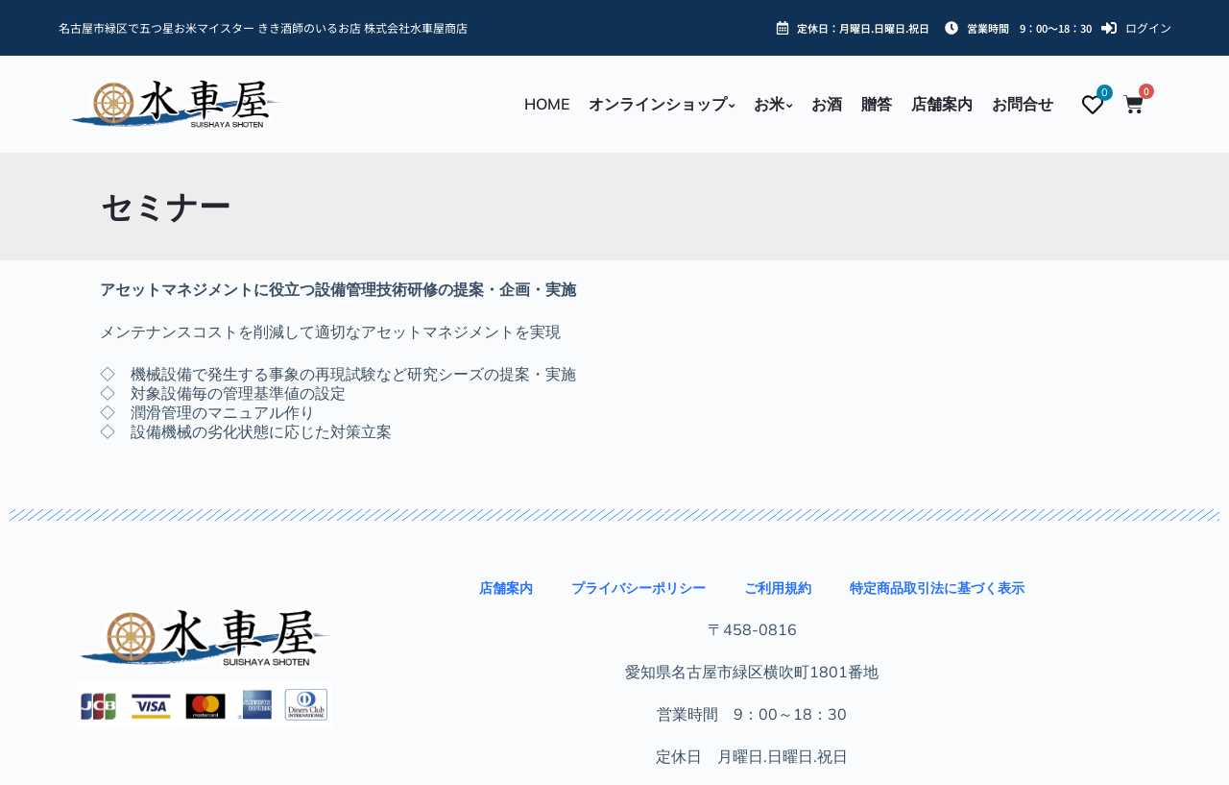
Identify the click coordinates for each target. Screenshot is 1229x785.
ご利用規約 (777, 588)
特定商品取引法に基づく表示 (937, 588)
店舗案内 (506, 588)
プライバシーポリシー (638, 588)
